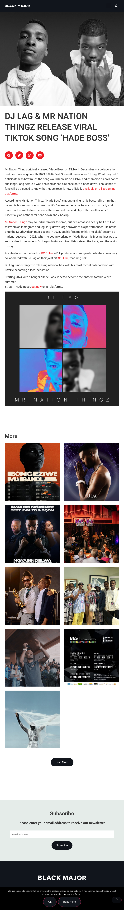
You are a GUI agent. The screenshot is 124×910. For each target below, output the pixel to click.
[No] (117, 900)
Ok (49, 901)
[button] (116, 6)
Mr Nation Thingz (16, 222)
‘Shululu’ (62, 258)
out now (36, 286)
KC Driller (47, 253)
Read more (69, 901)
